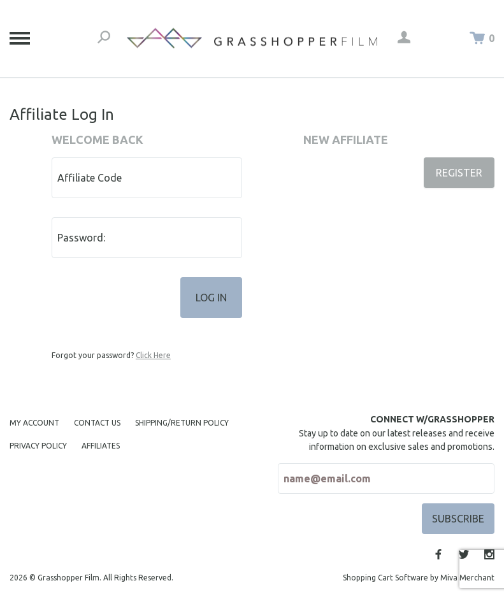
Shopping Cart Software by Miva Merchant (418, 577)
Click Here (153, 355)
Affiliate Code (89, 177)
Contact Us (97, 423)
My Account (34, 423)
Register (459, 172)
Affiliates (101, 446)
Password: (81, 237)
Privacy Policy (38, 446)
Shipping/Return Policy (182, 423)
